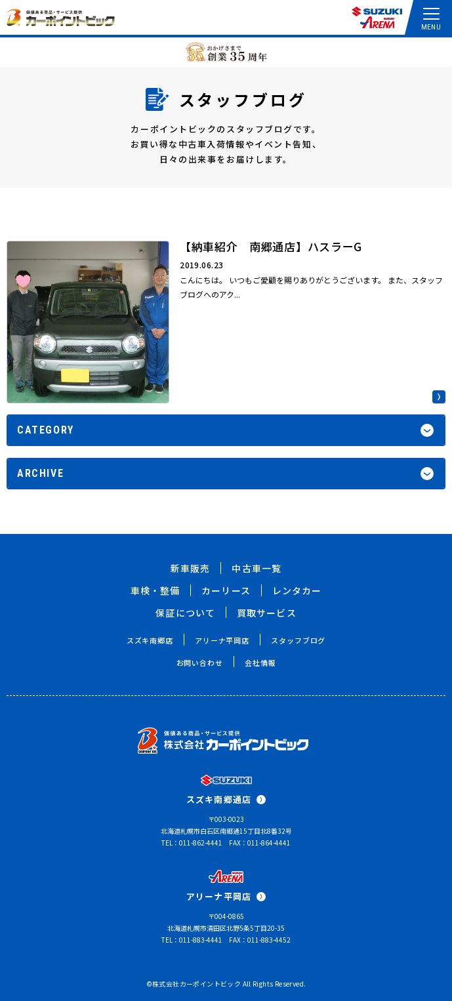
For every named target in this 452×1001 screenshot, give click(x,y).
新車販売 (190, 568)
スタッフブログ (298, 640)
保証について (185, 612)
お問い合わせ (199, 662)
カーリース (226, 590)
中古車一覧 (256, 568)
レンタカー (297, 590)
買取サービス (267, 612)
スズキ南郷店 (150, 640)
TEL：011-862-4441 (191, 843)
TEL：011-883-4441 (191, 940)
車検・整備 (155, 590)
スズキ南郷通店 (225, 799)
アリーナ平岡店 (222, 640)
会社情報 (260, 662)
